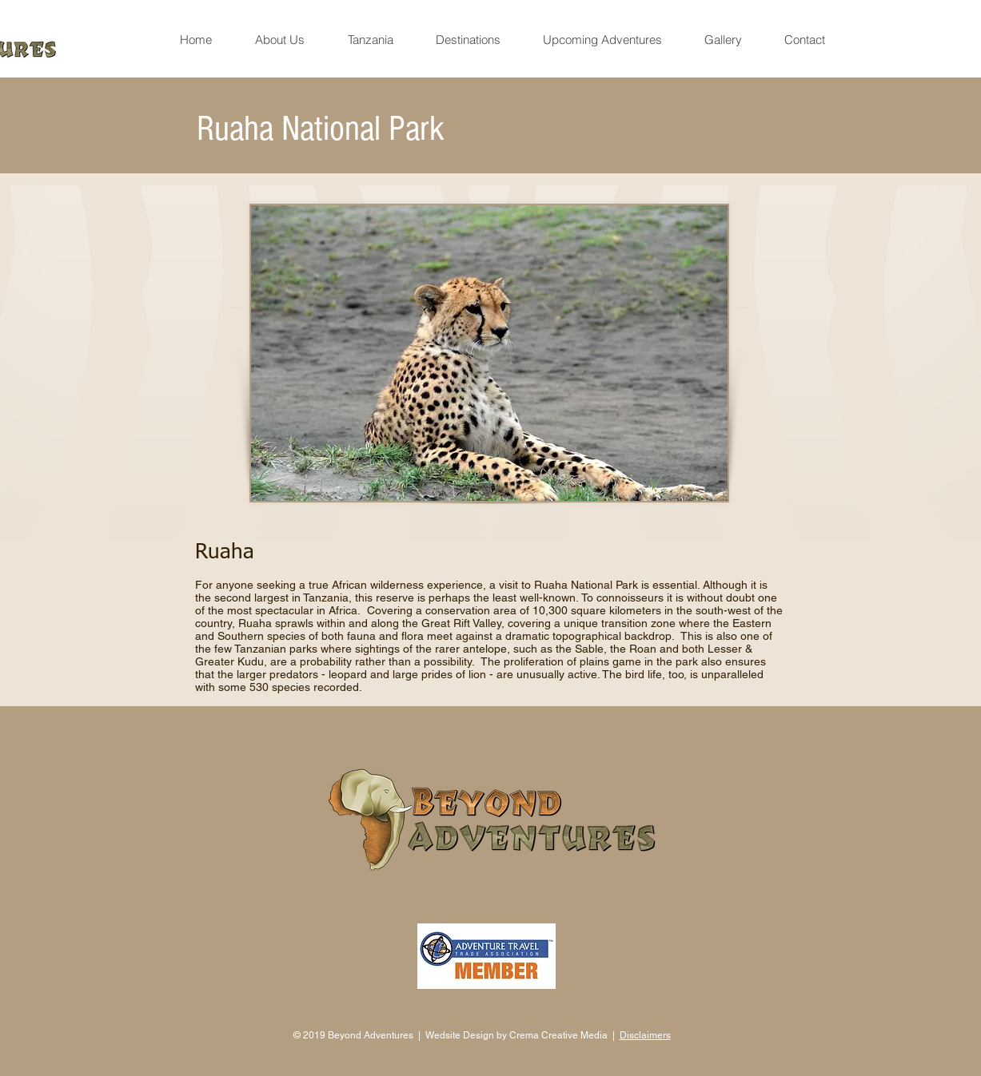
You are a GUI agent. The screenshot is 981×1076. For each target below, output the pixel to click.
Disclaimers (645, 1035)
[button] (279, 40)
